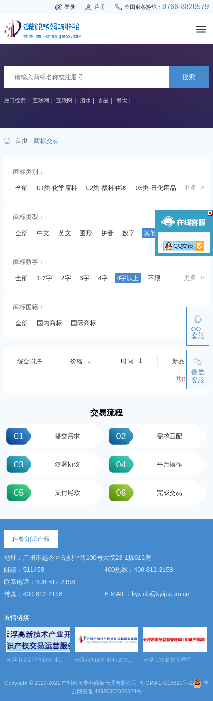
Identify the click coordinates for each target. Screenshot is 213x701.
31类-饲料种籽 (35, 344)
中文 (43, 452)
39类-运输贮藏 (134, 376)
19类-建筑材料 (35, 282)
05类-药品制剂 (85, 203)
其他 (150, 452)
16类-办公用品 (35, 266)
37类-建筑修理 (35, 376)
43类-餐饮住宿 (35, 407)
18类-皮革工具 (134, 266)
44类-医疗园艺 (85, 407)
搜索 (188, 77)
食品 (103, 100)
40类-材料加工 (35, 391)
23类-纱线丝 (82, 297)
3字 (84, 497)
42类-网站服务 (134, 391)
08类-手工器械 (85, 219)
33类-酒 (125, 344)
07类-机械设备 (35, 219)
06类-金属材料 (134, 203)
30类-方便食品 (122, 329)
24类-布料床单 (128, 297)
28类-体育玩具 (35, 329)
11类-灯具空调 (85, 234)
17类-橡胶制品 (85, 266)
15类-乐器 (128, 250)
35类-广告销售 (85, 360)
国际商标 (83, 557)
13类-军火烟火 (35, 250)
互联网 (41, 100)
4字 (103, 497)
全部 (21, 187)
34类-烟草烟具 (35, 360)
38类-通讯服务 (85, 376)
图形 (86, 452)
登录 (69, 7)
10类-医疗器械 (35, 234)
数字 (128, 452)
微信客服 (197, 376)
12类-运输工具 (134, 234)
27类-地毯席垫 (134, 313)
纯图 (21, 512)
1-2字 (44, 497)
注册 (99, 7)
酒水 (85, 100)
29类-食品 (79, 329)
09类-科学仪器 (134, 219)
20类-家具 (79, 282)
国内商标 (49, 557)
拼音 (107, 452)
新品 (183, 595)
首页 (21, 140)
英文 (64, 452)
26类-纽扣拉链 (85, 313)
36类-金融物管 (134, 360)
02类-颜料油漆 (106, 187)
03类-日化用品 (156, 187)
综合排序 (29, 595)
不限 (154, 497)
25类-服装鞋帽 (35, 313)
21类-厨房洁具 (122, 282)
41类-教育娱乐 (85, 391)
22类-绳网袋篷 (35, 297)
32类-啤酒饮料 (85, 344)
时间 (131, 595)
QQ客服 (197, 332)
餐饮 (121, 100)
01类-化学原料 (57, 187)
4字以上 (128, 497)
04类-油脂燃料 (35, 203)
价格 (81, 595)
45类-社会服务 (134, 407)
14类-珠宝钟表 (85, 250)
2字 (66, 497)
